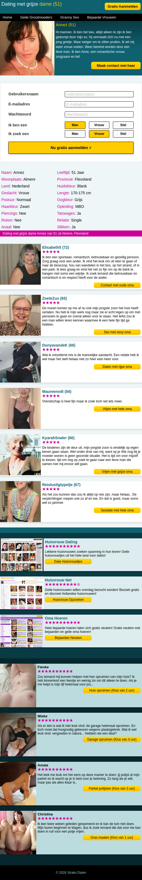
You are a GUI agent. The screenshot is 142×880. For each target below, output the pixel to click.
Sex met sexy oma (117, 332)
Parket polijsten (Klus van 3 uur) (112, 788)
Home (7, 17)
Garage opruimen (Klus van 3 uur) (111, 739)
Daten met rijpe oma (117, 367)
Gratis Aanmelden (123, 6)
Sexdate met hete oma (117, 510)
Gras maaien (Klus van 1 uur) (112, 837)
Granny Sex (69, 17)
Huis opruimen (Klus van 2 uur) (111, 690)
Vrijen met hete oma (117, 409)
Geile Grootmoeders (36, 17)
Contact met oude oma (117, 285)
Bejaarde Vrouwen (101, 17)
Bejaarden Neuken (68, 638)
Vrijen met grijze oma (117, 472)
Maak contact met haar (116, 65)
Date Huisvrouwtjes (68, 561)
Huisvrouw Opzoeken (68, 600)
